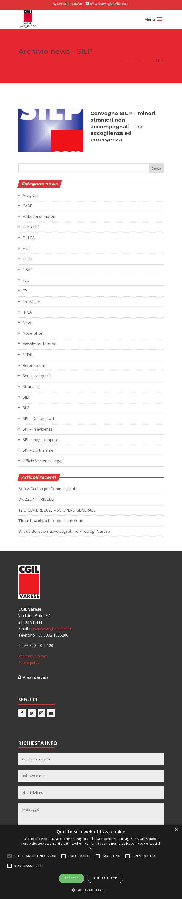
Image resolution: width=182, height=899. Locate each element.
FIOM (27, 259)
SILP (27, 397)
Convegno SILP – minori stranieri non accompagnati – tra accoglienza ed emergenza (123, 126)
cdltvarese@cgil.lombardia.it (50, 629)
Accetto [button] (71, 878)
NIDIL (28, 354)
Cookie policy (28, 662)
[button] (90, 890)
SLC (26, 408)
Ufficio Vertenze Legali (43, 460)
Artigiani (30, 195)
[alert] (91, 862)
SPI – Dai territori (38, 418)
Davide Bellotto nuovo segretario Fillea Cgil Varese (64, 531)
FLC (26, 280)
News (146, 60)
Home (131, 60)
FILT (27, 248)
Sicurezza (31, 386)
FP (25, 290)
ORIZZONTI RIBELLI (36, 499)
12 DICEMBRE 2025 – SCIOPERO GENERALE (57, 510)
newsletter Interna (39, 344)
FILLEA (29, 238)
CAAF (27, 206)
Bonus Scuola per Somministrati (47, 488)
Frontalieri (32, 301)
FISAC (28, 269)
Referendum (34, 365)
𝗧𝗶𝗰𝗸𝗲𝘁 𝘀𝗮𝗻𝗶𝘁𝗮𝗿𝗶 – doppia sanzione (50, 520)
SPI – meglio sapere (40, 439)
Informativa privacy (33, 656)
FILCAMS (31, 227)
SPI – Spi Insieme (38, 450)
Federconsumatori (39, 216)
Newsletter (33, 333)
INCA (27, 312)
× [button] (176, 830)
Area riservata (35, 677)
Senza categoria (37, 376)
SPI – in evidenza (38, 429)
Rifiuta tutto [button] (105, 878)
